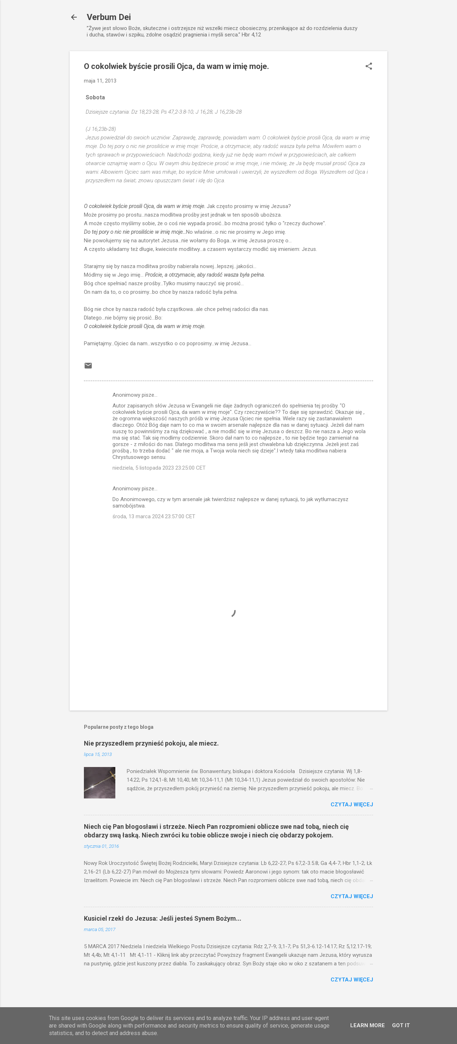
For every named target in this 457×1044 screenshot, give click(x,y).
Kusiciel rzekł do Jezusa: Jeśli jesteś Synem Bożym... (162, 918)
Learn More (367, 1025)
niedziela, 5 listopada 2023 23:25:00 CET (159, 468)
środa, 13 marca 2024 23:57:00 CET (153, 516)
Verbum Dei (109, 17)
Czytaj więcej (352, 804)
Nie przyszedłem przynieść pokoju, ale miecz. (151, 743)
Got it (401, 1025)
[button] (369, 67)
